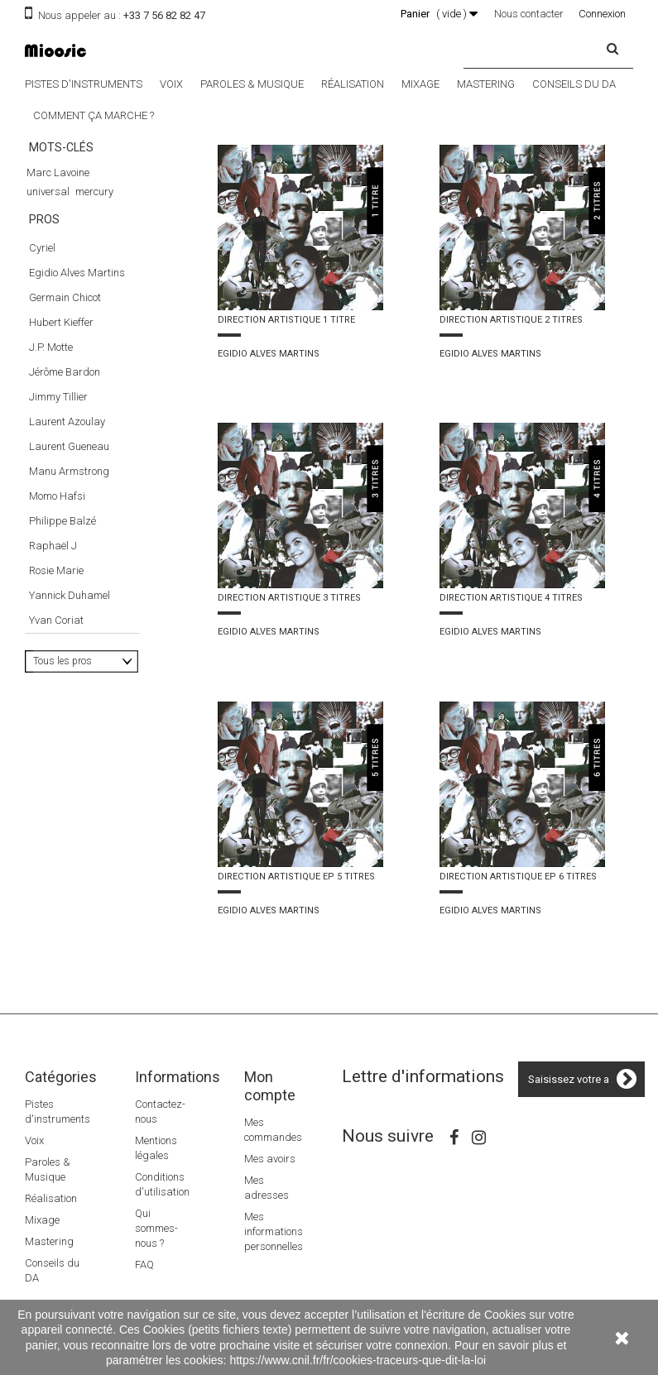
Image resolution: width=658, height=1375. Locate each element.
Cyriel (42, 356)
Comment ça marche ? (93, 115)
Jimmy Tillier (58, 505)
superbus (49, 248)
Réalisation (352, 84)
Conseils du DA (574, 84)
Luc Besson (52, 305)
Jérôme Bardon (64, 480)
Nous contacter (529, 13)
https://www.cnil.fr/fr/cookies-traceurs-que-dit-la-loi (357, 1360)
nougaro (113, 210)
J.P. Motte (51, 455)
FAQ (144, 1264)
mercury (94, 191)
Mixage (420, 84)
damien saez (57, 210)
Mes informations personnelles (273, 1231)
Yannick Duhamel (69, 703)
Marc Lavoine (57, 172)
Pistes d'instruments (83, 84)
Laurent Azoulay (67, 530)
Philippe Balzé (62, 629)
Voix (171, 84)
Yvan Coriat (56, 728)
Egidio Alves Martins (77, 381)
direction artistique (70, 229)
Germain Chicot (65, 406)
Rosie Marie (56, 679)
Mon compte (269, 1086)
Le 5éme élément (64, 267)
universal (48, 191)
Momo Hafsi (57, 604)
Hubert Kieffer (61, 430)
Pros (44, 334)
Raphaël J (53, 654)
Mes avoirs (269, 1158)
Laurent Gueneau (69, 555)
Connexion (602, 13)
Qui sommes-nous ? (156, 1228)
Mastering (486, 84)
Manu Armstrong (69, 579)
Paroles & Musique (252, 84)
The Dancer (52, 286)
